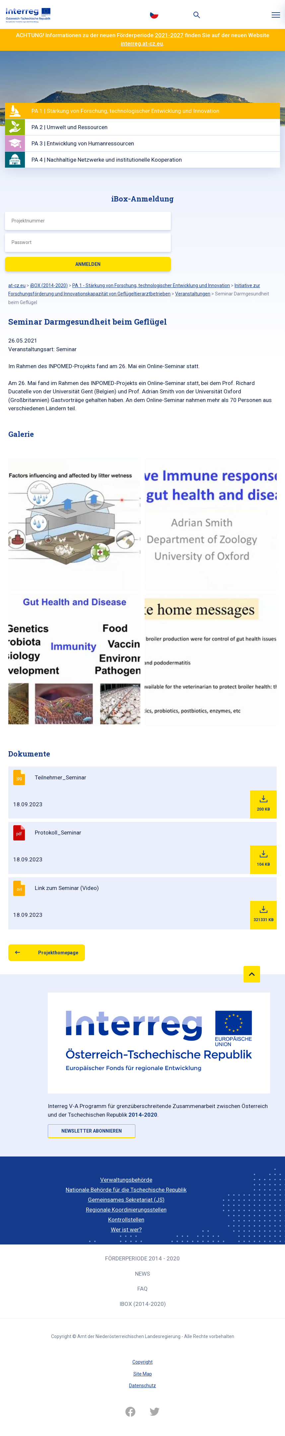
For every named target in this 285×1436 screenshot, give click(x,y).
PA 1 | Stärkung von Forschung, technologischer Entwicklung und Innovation (125, 111)
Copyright (142, 1362)
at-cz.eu (17, 285)
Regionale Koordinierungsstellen (126, 1209)
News (142, 1273)
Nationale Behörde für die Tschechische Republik (126, 1189)
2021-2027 (169, 35)
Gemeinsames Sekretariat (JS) (126, 1199)
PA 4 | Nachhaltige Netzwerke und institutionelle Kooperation (107, 159)
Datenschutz (142, 1385)
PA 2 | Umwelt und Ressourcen (69, 127)
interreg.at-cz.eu (142, 43)
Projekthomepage (58, 952)
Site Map (142, 1374)
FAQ (142, 1288)
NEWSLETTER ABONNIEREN (91, 1131)
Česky (154, 14)
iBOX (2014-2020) (142, 1304)
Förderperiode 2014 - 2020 (142, 1258)
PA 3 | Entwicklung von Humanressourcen (83, 143)
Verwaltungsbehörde (126, 1179)
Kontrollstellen (126, 1219)
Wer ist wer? (126, 1229)
